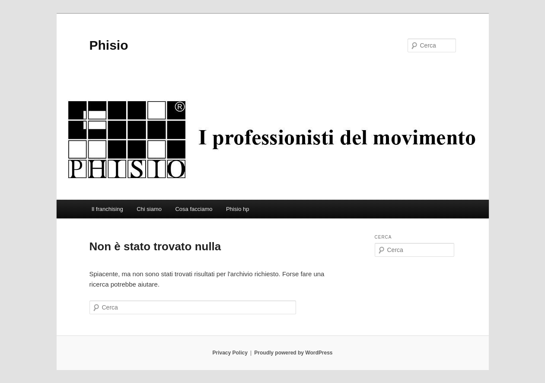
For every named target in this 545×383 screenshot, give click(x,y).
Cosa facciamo (193, 209)
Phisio (108, 45)
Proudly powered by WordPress (293, 353)
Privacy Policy (229, 353)
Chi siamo (149, 209)
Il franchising (107, 209)
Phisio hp (237, 209)
